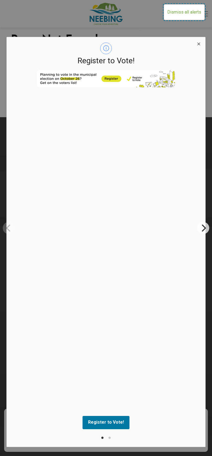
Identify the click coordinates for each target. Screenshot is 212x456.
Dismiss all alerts (184, 12)
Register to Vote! (106, 422)
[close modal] (198, 43)
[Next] (203, 228)
